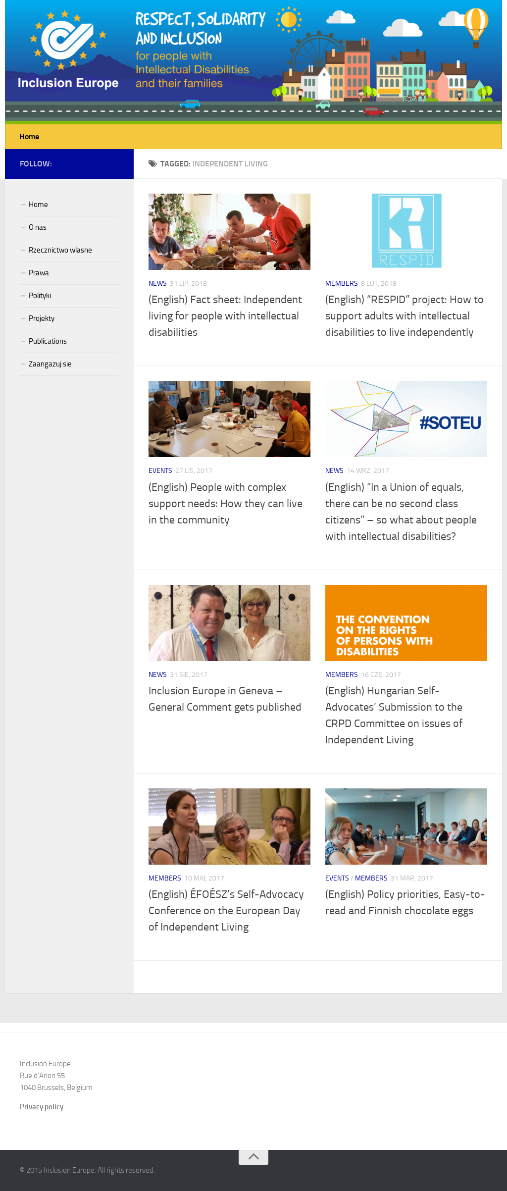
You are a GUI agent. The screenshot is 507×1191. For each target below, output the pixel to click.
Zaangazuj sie (50, 364)
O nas (38, 227)
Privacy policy (41, 1106)
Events (160, 470)
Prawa (39, 272)
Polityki (40, 295)
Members (341, 283)
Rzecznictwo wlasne (60, 250)
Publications (48, 341)
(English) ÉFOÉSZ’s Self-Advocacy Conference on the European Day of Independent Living (226, 910)
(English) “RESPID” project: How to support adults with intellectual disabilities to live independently (404, 316)
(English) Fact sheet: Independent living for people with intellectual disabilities (225, 316)
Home (29, 136)
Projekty (41, 318)
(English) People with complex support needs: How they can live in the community (226, 503)
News (158, 283)
